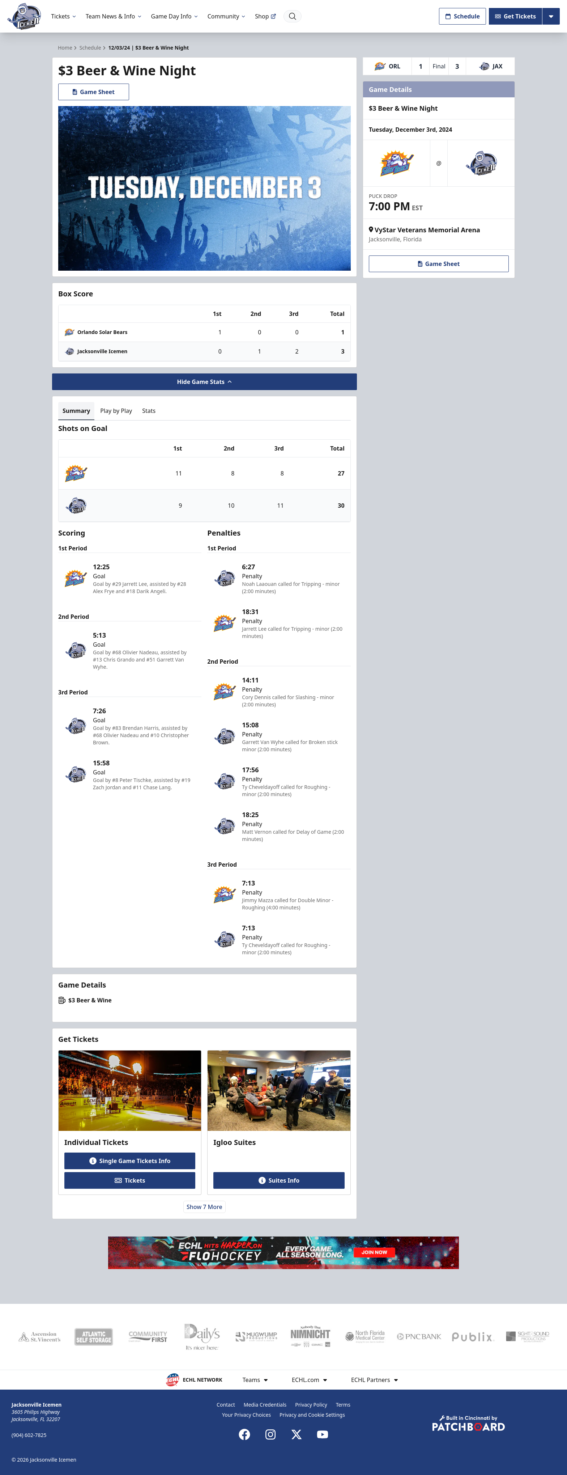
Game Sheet (94, 92)
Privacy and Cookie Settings (312, 1414)
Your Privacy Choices (246, 1414)
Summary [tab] (76, 411)
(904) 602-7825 (29, 1435)
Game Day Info (175, 16)
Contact (226, 1404)
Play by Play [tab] (116, 411)
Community (227, 16)
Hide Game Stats (204, 382)
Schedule (462, 16)
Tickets (64, 16)
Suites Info (279, 1180)
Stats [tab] (148, 411)
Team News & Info (114, 16)
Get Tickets (515, 16)
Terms (343, 1404)
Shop (265, 16)
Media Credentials (265, 1404)
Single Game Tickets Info (130, 1161)
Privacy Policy (311, 1404)
